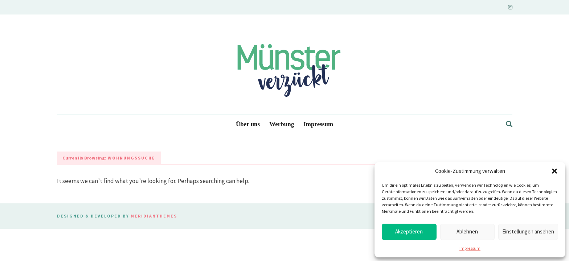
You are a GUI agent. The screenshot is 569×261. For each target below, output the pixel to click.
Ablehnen (467, 231)
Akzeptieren (409, 231)
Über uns (248, 124)
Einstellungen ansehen (528, 231)
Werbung (281, 124)
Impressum (469, 248)
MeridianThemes (154, 216)
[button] (554, 171)
